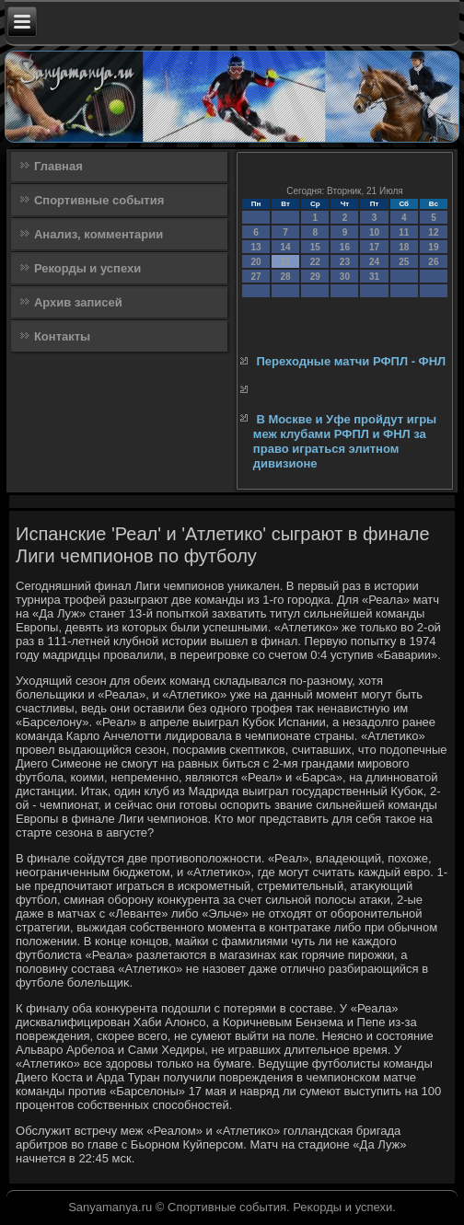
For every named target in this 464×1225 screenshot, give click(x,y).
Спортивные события (99, 200)
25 (404, 262)
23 (345, 262)
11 (404, 232)
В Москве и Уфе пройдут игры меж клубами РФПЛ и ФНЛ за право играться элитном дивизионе (344, 441)
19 (433, 247)
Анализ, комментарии (98, 234)
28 (286, 277)
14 (286, 247)
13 (255, 247)
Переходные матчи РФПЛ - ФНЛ (351, 361)
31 (374, 277)
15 (315, 247)
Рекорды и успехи (87, 268)
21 (286, 262)
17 (374, 247)
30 (345, 277)
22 (315, 262)
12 (433, 232)
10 (374, 232)
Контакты (62, 336)
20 (255, 262)
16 (345, 247)
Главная (58, 166)
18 (404, 247)
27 (255, 277)
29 (315, 277)
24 (374, 262)
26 (433, 262)
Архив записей (78, 302)
